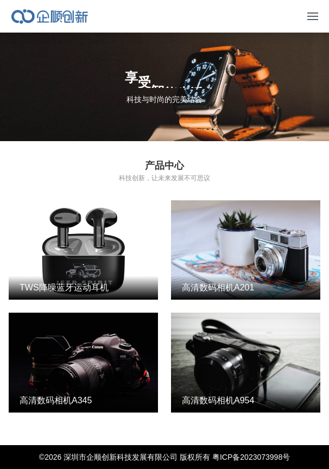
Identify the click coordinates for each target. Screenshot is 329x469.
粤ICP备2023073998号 (251, 457)
